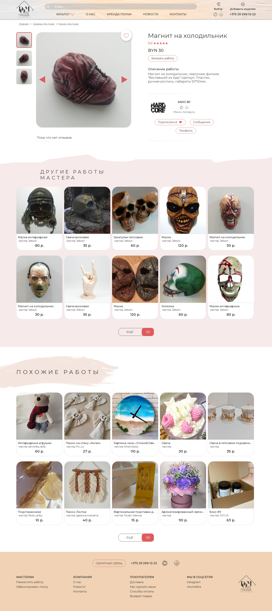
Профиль (186, 130)
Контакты (178, 14)
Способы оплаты (142, 591)
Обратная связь (109, 563)
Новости (150, 14)
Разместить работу (30, 582)
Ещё (129, 332)
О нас (90, 14)
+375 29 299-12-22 (243, 14)
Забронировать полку (32, 586)
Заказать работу (162, 58)
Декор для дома (68, 23)
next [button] (124, 79)
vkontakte (194, 586)
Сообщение (201, 122)
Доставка (136, 582)
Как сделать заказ (143, 586)
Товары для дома (43, 23)
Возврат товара (141, 596)
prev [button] (42, 79)
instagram (194, 582)
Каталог (65, 14)
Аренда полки (119, 14)
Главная (23, 23)
